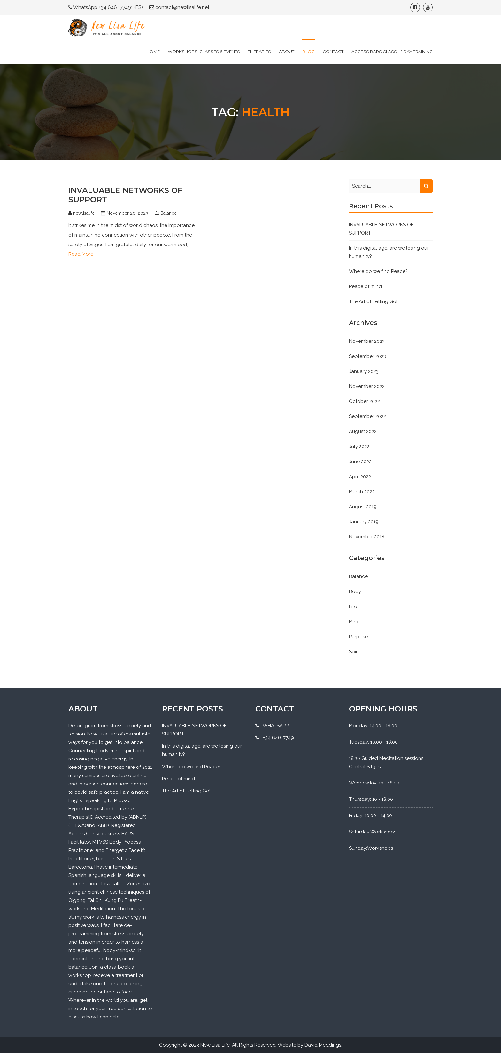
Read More (80, 254)
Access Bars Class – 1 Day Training (392, 51)
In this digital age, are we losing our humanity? (389, 252)
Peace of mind (365, 286)
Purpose (358, 636)
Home (153, 51)
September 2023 (367, 356)
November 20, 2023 (127, 213)
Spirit (354, 652)
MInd (354, 621)
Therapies (259, 51)
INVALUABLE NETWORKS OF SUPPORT (381, 229)
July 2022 (359, 446)
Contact (333, 51)
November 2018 (366, 537)
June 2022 (360, 461)
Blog (308, 51)
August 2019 (363, 507)
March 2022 (362, 491)
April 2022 (360, 476)
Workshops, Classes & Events (204, 51)
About (286, 51)
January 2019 (364, 522)
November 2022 (367, 386)
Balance (168, 213)
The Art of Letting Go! (373, 301)
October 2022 (364, 401)
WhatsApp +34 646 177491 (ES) (108, 7)
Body (355, 591)
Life (353, 606)
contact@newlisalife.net (182, 7)
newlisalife (84, 213)
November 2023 (367, 341)
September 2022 (367, 416)
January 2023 (364, 371)
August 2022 (363, 431)
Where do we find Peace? (378, 271)
